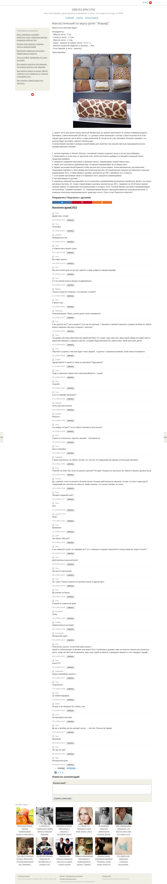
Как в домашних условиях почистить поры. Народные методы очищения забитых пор (32, 37)
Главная (69, 17)
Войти (145, 2)
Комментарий (59, 783)
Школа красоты (83, 9)
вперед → (73, 768)
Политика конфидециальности (68, 879)
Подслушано (91, 17)
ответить (70, 220)
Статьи (79, 17)
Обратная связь (106, 876)
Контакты (62, 876)
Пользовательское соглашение (74, 876)
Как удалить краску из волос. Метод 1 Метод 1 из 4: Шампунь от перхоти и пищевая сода (32, 74)
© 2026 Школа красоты (23, 876)
